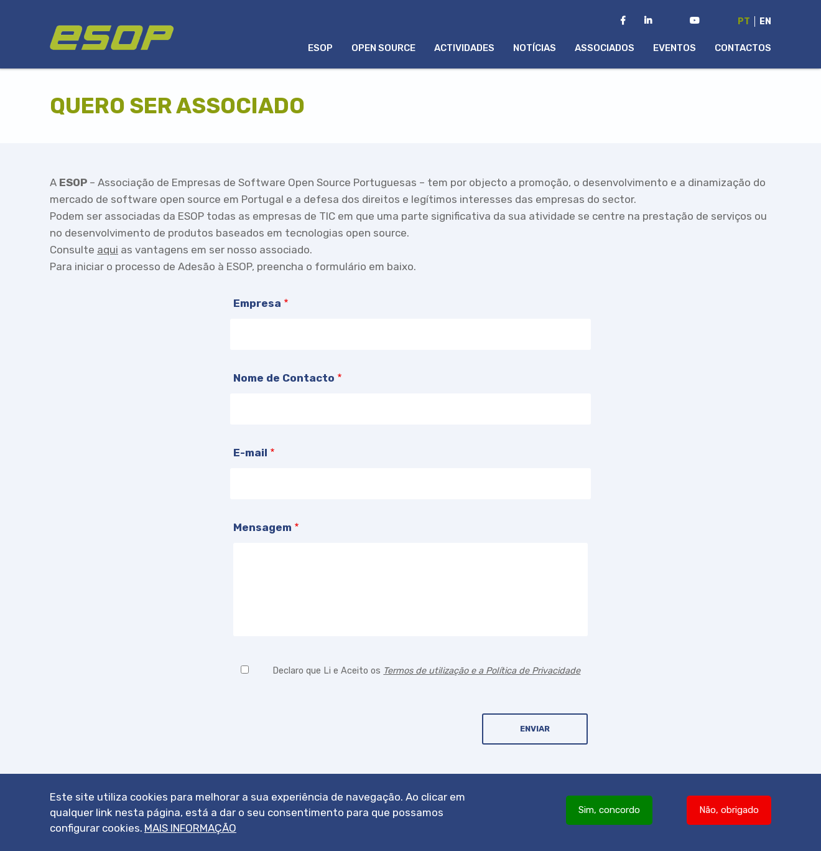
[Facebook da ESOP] (623, 21)
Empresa (257, 303)
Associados (604, 48)
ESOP (320, 48)
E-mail (250, 452)
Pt (744, 21)
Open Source (383, 48)
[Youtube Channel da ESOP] (695, 21)
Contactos (743, 48)
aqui (107, 249)
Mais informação (190, 828)
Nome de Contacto (284, 378)
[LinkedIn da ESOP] (648, 21)
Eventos (674, 48)
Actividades (464, 48)
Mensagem (262, 527)
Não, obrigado (729, 810)
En (765, 21)
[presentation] (327, 717)
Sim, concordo (609, 810)
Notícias (534, 48)
